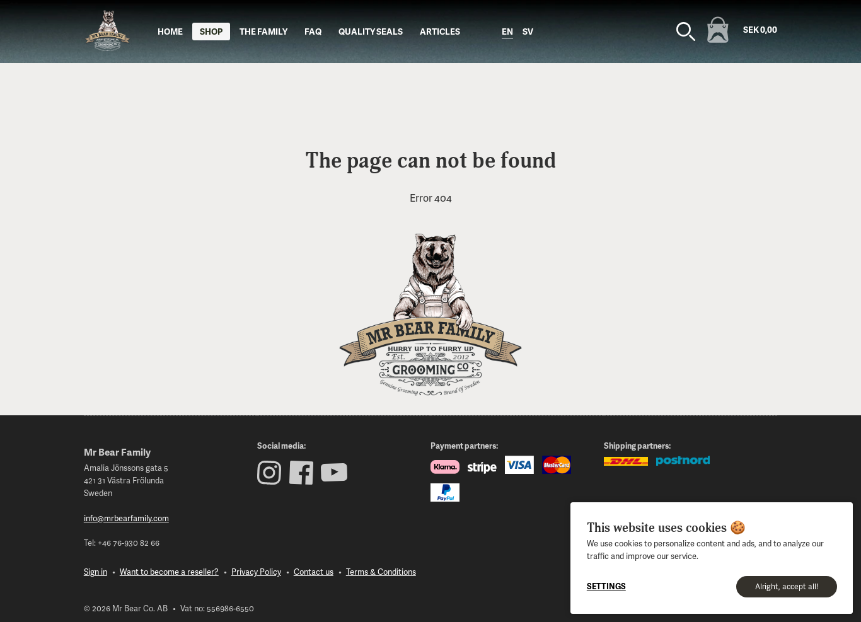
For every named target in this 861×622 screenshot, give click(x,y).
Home (170, 31)
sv (528, 31)
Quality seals (370, 31)
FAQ (312, 31)
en (507, 31)
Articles (440, 31)
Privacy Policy (256, 571)
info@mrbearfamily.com (126, 518)
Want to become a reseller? (169, 571)
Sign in (95, 571)
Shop (211, 31)
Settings (606, 586)
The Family (263, 31)
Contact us (313, 571)
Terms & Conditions (381, 571)
